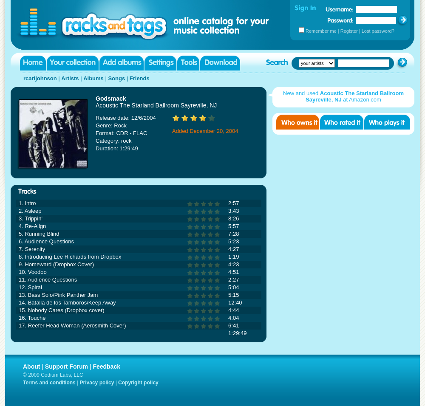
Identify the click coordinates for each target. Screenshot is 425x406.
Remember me (321, 31)
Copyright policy (138, 383)
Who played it (387, 122)
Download (220, 63)
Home (33, 63)
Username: (340, 9)
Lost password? (378, 31)
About (31, 366)
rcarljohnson (40, 78)
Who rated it (341, 122)
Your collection (73, 63)
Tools (188, 63)
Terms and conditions (49, 383)
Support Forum (66, 366)
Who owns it (297, 122)
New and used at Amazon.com (343, 96)
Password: (341, 20)
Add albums (121, 63)
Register (349, 31)
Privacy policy (97, 383)
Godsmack (111, 98)
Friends (140, 78)
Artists (70, 78)
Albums (93, 78)
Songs (116, 78)
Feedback (106, 366)
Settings (160, 63)
